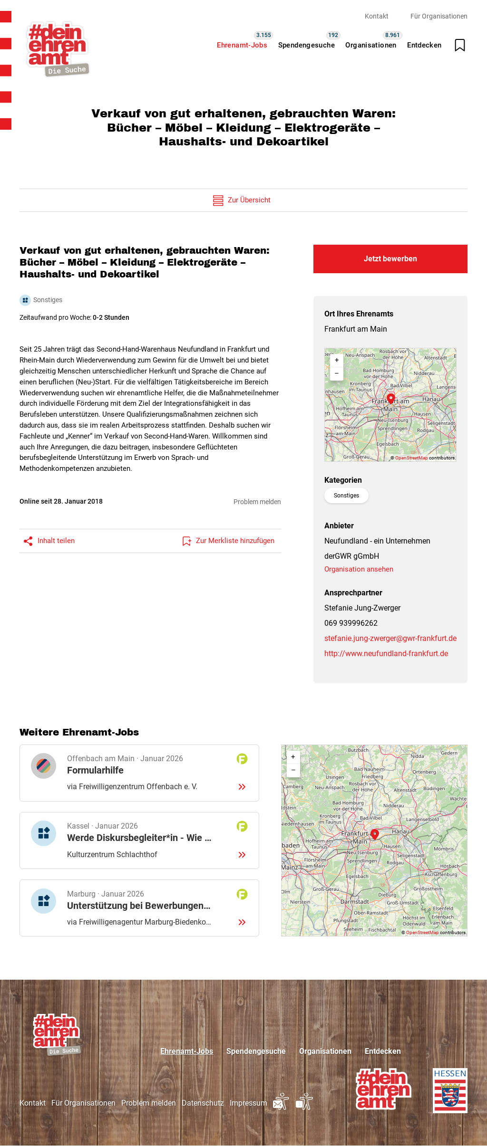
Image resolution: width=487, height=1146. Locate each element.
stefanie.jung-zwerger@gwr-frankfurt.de (390, 638)
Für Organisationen (439, 16)
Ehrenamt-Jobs (242, 45)
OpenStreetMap (411, 457)
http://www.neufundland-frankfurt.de (386, 653)
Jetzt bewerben (390, 258)
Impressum (248, 1103)
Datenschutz (203, 1103)
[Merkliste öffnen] (460, 45)
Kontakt (377, 16)
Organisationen (370, 45)
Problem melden (257, 502)
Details (139, 773)
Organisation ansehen (358, 569)
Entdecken (424, 45)
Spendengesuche (306, 45)
